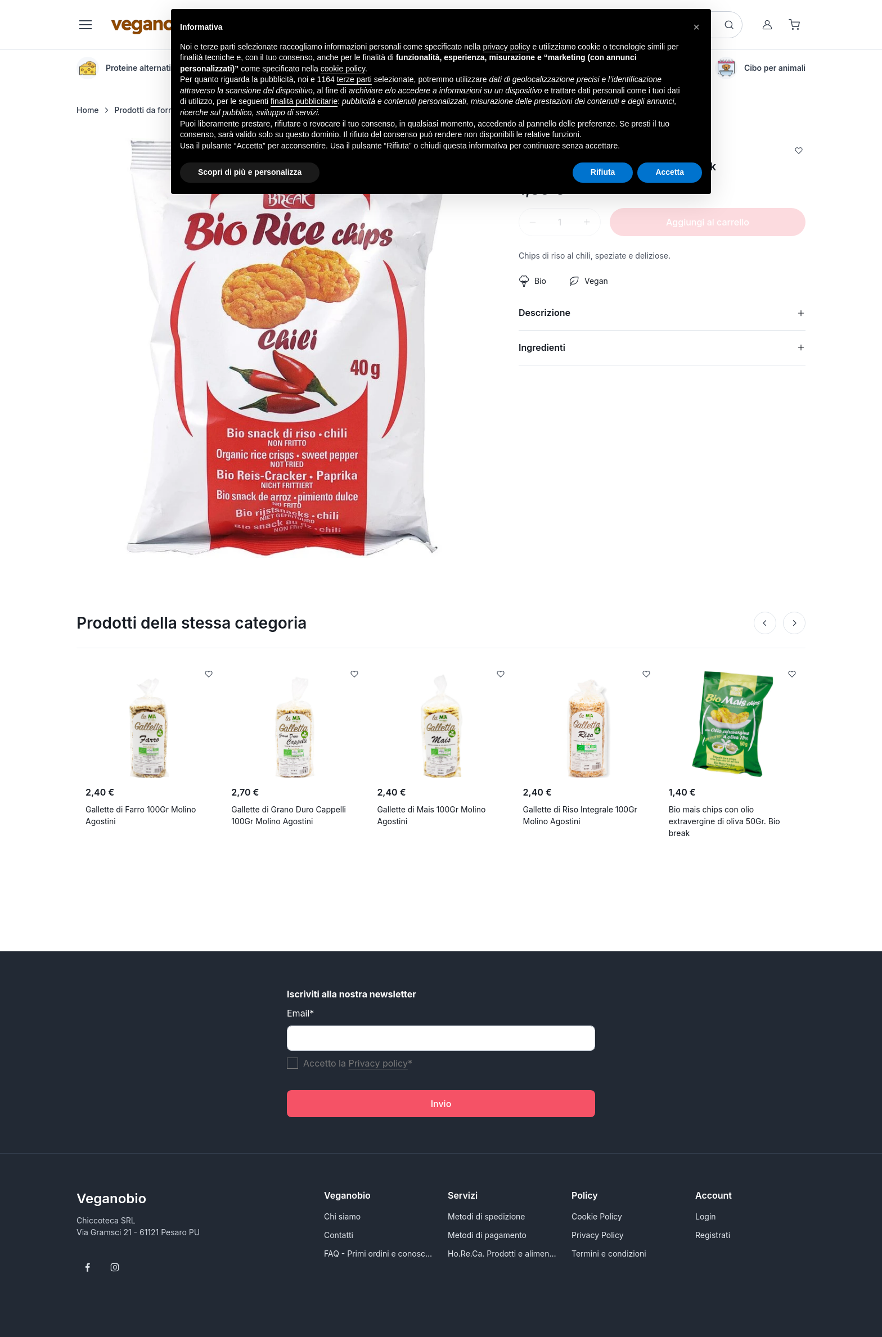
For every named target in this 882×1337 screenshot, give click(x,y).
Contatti (338, 1235)
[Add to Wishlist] (799, 152)
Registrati (712, 1235)
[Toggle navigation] (84, 25)
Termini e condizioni (609, 1253)
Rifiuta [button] (603, 172)
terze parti (354, 79)
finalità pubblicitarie (304, 101)
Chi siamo (342, 1216)
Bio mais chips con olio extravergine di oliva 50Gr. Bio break (724, 821)
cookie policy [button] (343, 68)
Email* (300, 1013)
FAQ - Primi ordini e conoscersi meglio (379, 1253)
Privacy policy (377, 1063)
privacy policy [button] (506, 46)
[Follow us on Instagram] (115, 1267)
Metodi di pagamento (487, 1235)
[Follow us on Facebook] (87, 1267)
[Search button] (729, 24)
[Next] (794, 623)
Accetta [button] (669, 172)
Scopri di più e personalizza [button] (250, 172)
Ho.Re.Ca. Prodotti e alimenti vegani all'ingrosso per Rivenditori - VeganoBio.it (503, 1253)
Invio (441, 1103)
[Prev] (765, 623)
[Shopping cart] (794, 24)
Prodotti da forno (146, 110)
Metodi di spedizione (486, 1216)
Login (705, 1216)
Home (87, 110)
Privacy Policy (598, 1235)
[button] (696, 27)
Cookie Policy (597, 1216)
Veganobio (111, 1198)
